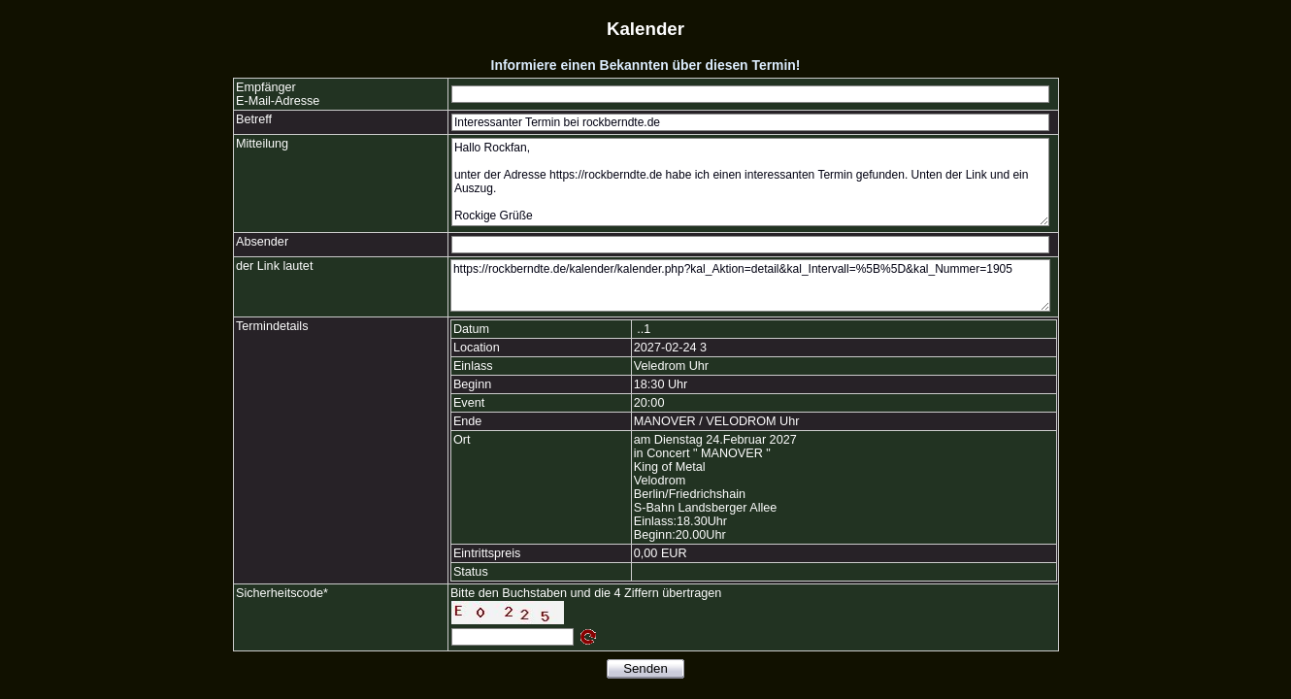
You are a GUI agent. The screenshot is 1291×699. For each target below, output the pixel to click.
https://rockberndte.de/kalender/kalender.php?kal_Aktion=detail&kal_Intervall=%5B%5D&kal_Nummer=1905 (750, 285)
